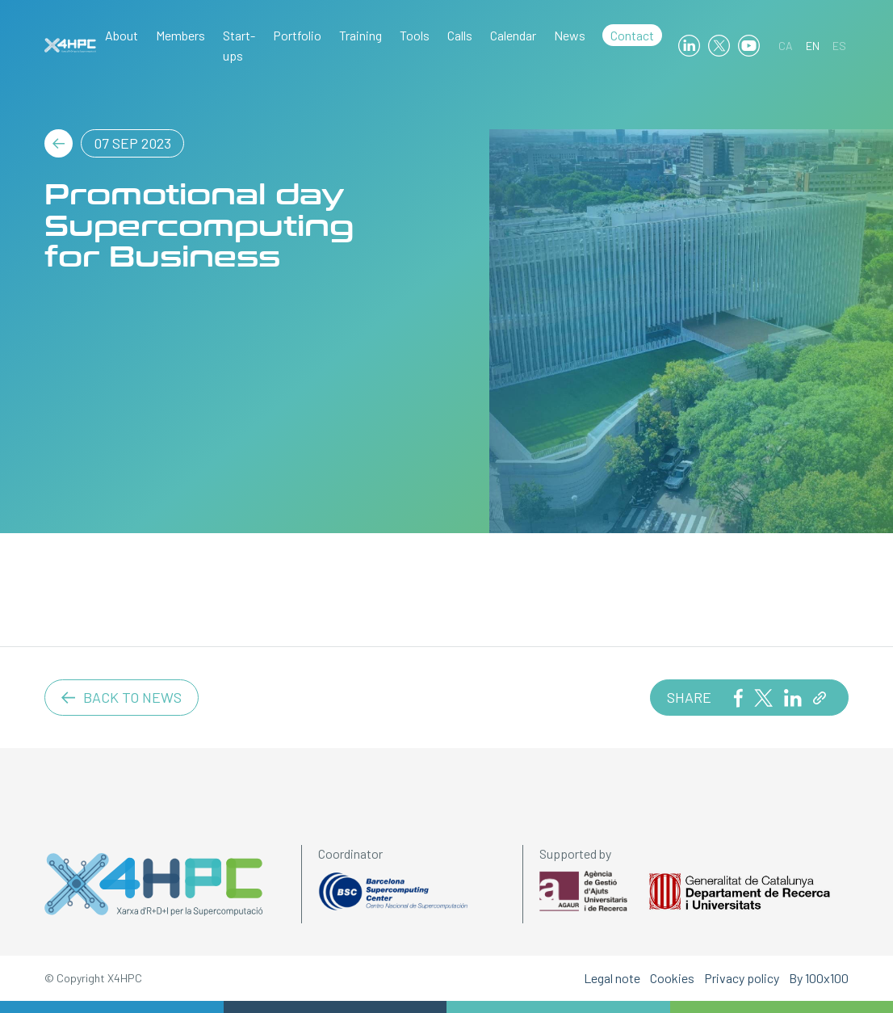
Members (180, 35)
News (569, 35)
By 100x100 (819, 978)
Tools (415, 35)
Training (360, 35)
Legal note (612, 978)
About (121, 35)
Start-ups (239, 45)
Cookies (672, 978)
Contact (632, 35)
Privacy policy (741, 978)
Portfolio (297, 35)
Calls (459, 35)
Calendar (513, 35)
